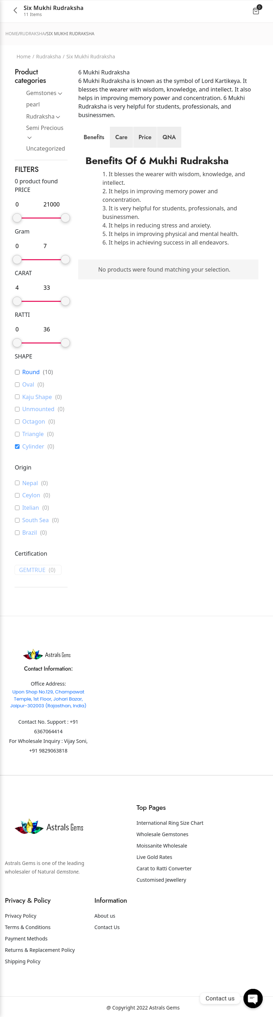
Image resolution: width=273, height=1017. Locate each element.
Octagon (33, 421)
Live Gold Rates (154, 857)
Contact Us (107, 927)
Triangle (33, 434)
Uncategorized (45, 148)
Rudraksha (32, 34)
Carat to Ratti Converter (164, 868)
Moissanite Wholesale (161, 845)
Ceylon (31, 495)
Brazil (29, 532)
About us (105, 915)
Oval (28, 384)
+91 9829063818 (48, 750)
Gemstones (41, 93)
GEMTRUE (32, 570)
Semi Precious (44, 128)
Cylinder (33, 446)
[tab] (93, 137)
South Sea (35, 520)
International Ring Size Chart (169, 822)
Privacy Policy (20, 915)
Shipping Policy (23, 961)
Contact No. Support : (44, 721)
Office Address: (48, 683)
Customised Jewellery (161, 879)
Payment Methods (26, 938)
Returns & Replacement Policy (40, 950)
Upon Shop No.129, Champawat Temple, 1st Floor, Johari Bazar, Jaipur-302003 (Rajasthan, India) (48, 698)
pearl (33, 104)
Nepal (30, 483)
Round (30, 372)
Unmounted (38, 409)
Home (11, 34)
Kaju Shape (37, 397)
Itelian (30, 508)
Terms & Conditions (28, 927)
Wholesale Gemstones (162, 834)
